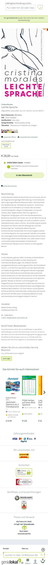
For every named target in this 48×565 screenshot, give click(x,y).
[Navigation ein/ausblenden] (35, 562)
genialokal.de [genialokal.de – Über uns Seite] (12, 18)
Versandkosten (28, 524)
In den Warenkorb (24, 175)
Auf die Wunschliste (9, 186)
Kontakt (6, 548)
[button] (28, 562)
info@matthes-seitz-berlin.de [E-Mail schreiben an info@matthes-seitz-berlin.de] (16, 318)
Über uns (25, 548)
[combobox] (21, 555)
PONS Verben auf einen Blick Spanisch (28, 402)
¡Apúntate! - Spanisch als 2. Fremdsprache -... (12, 405)
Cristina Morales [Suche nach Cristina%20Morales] (7, 104)
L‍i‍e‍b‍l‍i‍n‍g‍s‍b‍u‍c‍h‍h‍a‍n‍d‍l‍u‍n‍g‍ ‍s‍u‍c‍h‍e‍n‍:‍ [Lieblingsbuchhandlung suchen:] (18, 3)
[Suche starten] (41, 555)
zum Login (6, 358)
